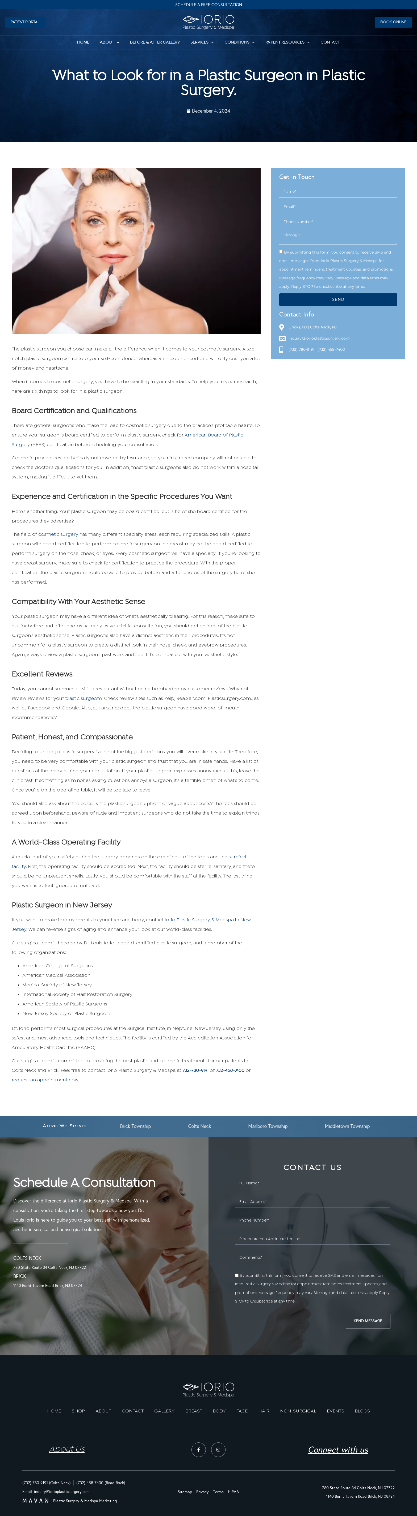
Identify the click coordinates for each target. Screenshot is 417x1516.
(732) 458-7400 (331, 349)
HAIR (263, 1411)
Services (202, 42)
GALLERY (164, 1411)
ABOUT (103, 1411)
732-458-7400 (230, 1071)
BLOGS (362, 1411)
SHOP (78, 1411)
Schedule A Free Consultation (208, 4)
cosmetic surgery (58, 535)
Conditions (239, 42)
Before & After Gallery (155, 42)
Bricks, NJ (298, 327)
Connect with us (338, 1450)
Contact (330, 42)
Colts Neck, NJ (323, 327)
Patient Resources (287, 42)
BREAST (193, 1411)
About (109, 42)
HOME (83, 42)
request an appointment (39, 1080)
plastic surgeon (82, 699)
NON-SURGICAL (298, 1411)
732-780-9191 (195, 1071)
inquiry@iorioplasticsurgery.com (319, 338)
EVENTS (335, 1411)
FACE (242, 1411)
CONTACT (133, 1411)
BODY (219, 1411)
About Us (67, 1450)
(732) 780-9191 (301, 349)
